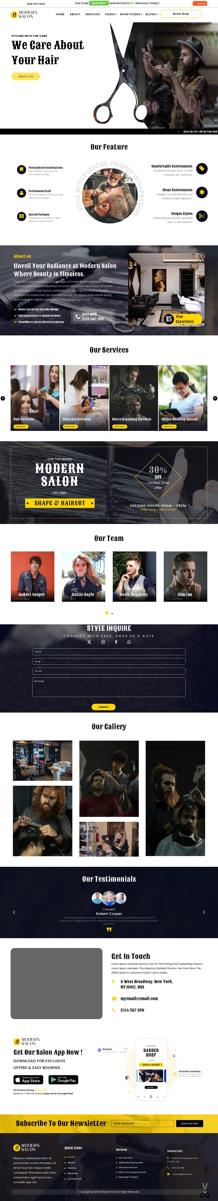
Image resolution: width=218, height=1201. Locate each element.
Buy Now (199, 4)
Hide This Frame (36, 3)
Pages (110, 14)
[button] (106, 612)
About (75, 14)
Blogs (151, 14)
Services (93, 14)
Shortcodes (130, 14)
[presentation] (3, 398)
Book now (181, 14)
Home (60, 14)
